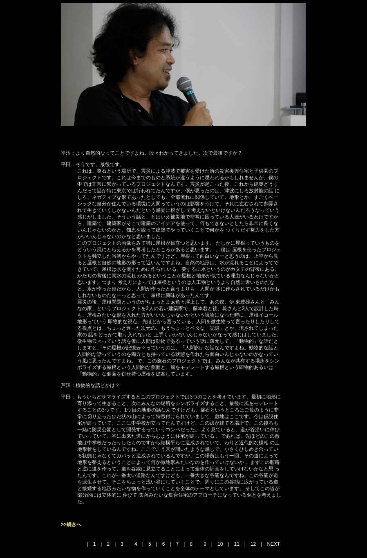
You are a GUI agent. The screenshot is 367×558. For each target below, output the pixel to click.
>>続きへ (71, 524)
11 (236, 544)
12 (253, 544)
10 (220, 544)
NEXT (273, 544)
